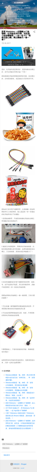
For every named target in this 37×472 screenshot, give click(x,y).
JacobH (22, 468)
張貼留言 (7, 455)
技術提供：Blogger (18, 464)
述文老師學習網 (18, 2)
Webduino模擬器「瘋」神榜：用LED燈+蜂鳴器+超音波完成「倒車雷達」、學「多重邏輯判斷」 (20, 377)
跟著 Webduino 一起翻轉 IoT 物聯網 (14, 444)
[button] (34, 32)
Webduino (5, 448)
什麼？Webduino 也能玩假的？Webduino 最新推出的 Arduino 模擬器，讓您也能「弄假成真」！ (20, 415)
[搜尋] (34, 4)
